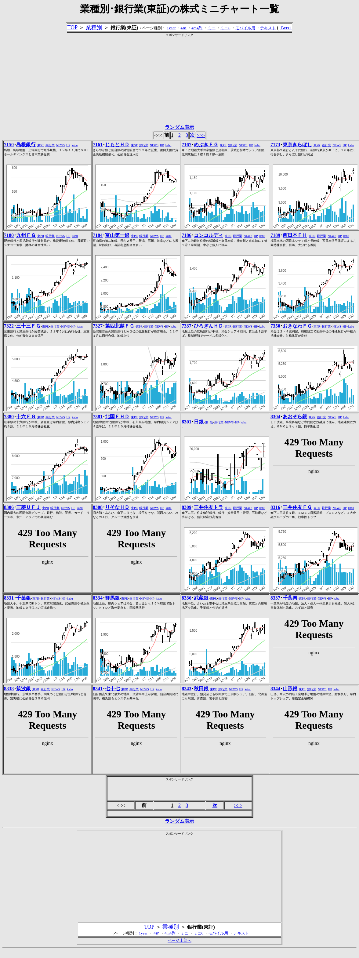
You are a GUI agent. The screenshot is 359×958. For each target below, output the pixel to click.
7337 (186, 325)
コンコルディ (208, 235)
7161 (98, 144)
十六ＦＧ (26, 416)
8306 (9, 507)
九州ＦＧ (26, 235)
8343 (186, 688)
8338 (9, 688)
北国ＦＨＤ (117, 416)
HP (68, 145)
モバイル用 (245, 28)
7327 (98, 325)
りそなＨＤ (117, 507)
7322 (9, 325)
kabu (75, 145)
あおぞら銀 (295, 416)
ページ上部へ (179, 940)
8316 (275, 507)
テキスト (268, 28)
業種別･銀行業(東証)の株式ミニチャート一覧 (179, 8)
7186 (186, 235)
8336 (186, 598)
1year (171, 28)
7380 (9, 416)
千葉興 (290, 598)
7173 (275, 144)
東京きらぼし (297, 144)
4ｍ (184, 28)
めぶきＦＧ (206, 144)
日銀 (199, 421)
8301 (186, 421)
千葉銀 (23, 598)
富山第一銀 (117, 235)
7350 (275, 325)
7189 (275, 235)
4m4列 (196, 28)
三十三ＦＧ (28, 325)
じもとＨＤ (117, 144)
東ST (40, 145)
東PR (223, 145)
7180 (9, 235)
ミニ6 (225, 28)
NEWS (60, 145)
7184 (98, 235)
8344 (275, 688)
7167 (186, 144)
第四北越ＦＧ (119, 325)
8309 (186, 507)
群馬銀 (112, 598)
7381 (98, 416)
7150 (9, 144)
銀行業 (50, 145)
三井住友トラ (208, 507)
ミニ (212, 28)
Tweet (286, 27)
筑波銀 (23, 688)
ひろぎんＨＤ (208, 325)
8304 (275, 416)
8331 (9, 598)
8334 (98, 598)
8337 (275, 598)
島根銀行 (26, 144)
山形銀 (290, 688)
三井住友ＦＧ (297, 507)
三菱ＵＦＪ (28, 507)
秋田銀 (201, 688)
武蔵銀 (201, 598)
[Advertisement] (179, 80)
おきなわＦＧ (297, 325)
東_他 (209, 422)
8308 (98, 507)
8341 (98, 688)
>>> (201, 135)
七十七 (112, 688)
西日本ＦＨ (295, 235)
